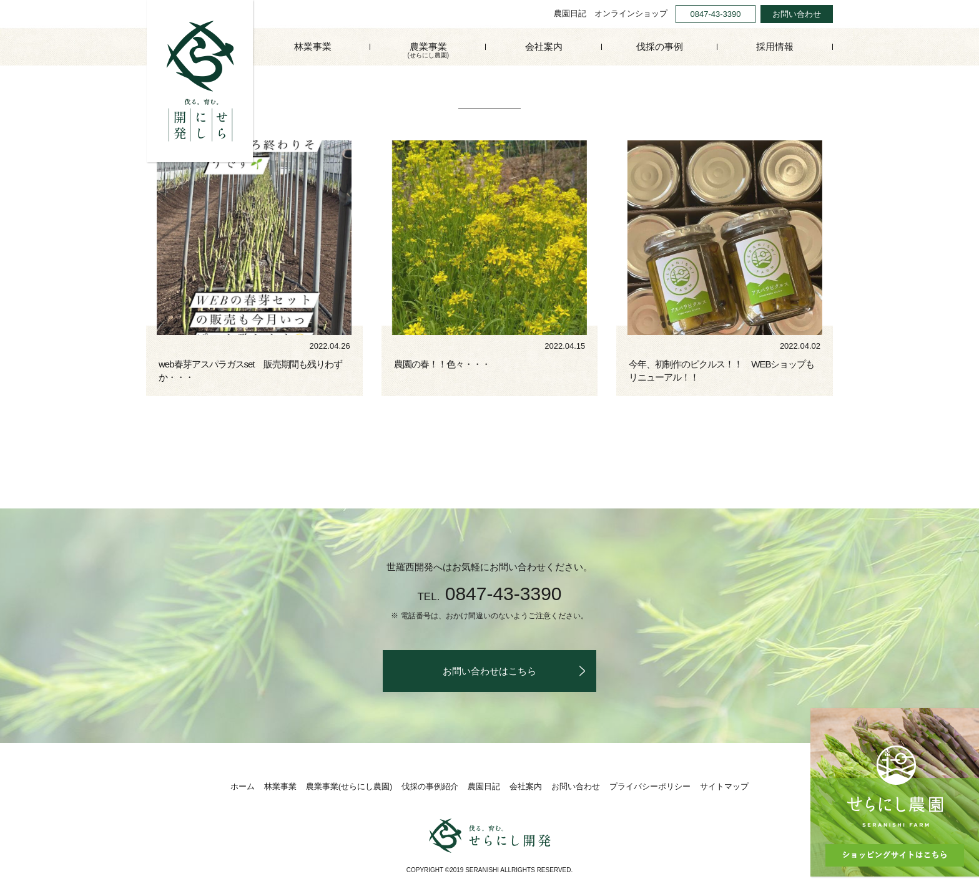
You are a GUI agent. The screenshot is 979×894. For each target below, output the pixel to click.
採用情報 (775, 46)
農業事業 (428, 51)
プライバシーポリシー (650, 786)
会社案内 (544, 46)
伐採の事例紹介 (429, 786)
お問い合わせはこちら (489, 671)
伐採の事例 (659, 46)
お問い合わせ (796, 14)
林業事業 (313, 46)
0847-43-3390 (716, 14)
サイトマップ (724, 786)
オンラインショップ (630, 13)
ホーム (242, 786)
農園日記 (570, 13)
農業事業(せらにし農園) (349, 786)
